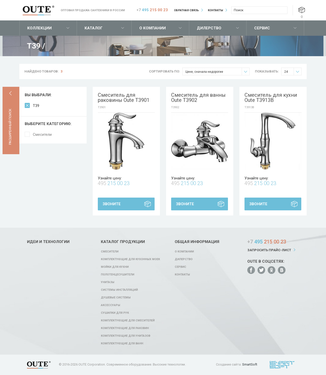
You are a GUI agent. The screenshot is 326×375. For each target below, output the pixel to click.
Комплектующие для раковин (125, 328)
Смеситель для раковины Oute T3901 (124, 97)
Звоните (112, 204)
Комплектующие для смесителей (128, 320)
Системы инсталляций (119, 290)
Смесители (42, 134)
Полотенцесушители (117, 274)
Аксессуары (110, 305)
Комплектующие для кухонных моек (130, 259)
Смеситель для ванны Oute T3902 (198, 97)
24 (292, 71)
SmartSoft (249, 364)
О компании (152, 28)
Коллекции (39, 28)
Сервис (262, 28)
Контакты (215, 10)
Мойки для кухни (115, 267)
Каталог (94, 28)
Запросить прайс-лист (269, 250)
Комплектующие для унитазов (125, 335)
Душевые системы (116, 297)
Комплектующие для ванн (122, 343)
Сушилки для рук (115, 312)
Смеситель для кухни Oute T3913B (270, 97)
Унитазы (107, 282)
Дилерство (209, 28)
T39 (36, 105)
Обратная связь (186, 10)
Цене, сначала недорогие (217, 71)
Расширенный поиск (10, 127)
